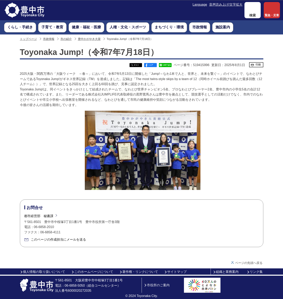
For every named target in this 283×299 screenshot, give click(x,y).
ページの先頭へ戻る (249, 263)
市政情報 (48, 39)
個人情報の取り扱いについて (44, 271)
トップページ (28, 39)
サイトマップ (177, 271)
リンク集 (256, 271)
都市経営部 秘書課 (38, 216)
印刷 (258, 64)
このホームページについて (93, 271)
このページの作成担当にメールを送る (58, 239)
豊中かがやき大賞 (89, 39)
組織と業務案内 (227, 271)
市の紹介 (66, 39)
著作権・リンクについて (140, 271)
